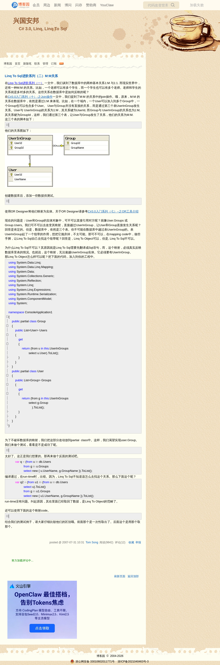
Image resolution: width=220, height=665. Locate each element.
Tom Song (92, 542)
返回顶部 (133, 576)
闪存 (78, 5)
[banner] (18, 5)
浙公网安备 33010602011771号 (92, 661)
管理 (45, 63)
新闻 (57, 5)
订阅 (54, 63)
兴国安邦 (26, 20)
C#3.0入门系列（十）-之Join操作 (30, 96)
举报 (138, 542)
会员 (36, 5)
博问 (68, 5)
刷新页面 (119, 576)
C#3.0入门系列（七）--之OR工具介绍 (113, 211)
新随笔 (27, 63)
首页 (17, 63)
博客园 (8, 63)
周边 (46, 5)
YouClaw (107, 5)
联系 (37, 63)
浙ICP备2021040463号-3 (133, 661)
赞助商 (91, 5)
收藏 (131, 542)
